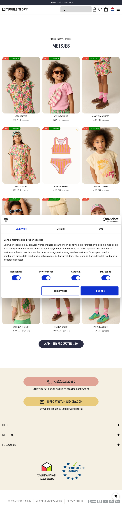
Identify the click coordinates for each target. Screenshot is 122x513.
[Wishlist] (100, 9)
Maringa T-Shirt (21, 329)
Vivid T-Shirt (61, 119)
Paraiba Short (100, 329)
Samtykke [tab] (21, 228)
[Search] (76, 9)
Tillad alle (99, 290)
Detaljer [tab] (61, 228)
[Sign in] (95, 9)
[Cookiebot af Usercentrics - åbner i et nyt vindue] (104, 219)
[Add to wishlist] (38, 59)
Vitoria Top (21, 119)
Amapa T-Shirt (100, 189)
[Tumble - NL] (15, 9)
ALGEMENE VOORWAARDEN (49, 501)
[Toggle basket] (106, 9)
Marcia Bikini (61, 189)
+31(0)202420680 (61, 382)
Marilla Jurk (21, 189)
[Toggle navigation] (117, 9)
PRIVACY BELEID (75, 501)
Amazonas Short (100, 119)
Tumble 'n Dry (56, 39)
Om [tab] (101, 228)
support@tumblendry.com (61, 402)
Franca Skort (60, 329)
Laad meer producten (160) (61, 344)
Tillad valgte (60, 290)
